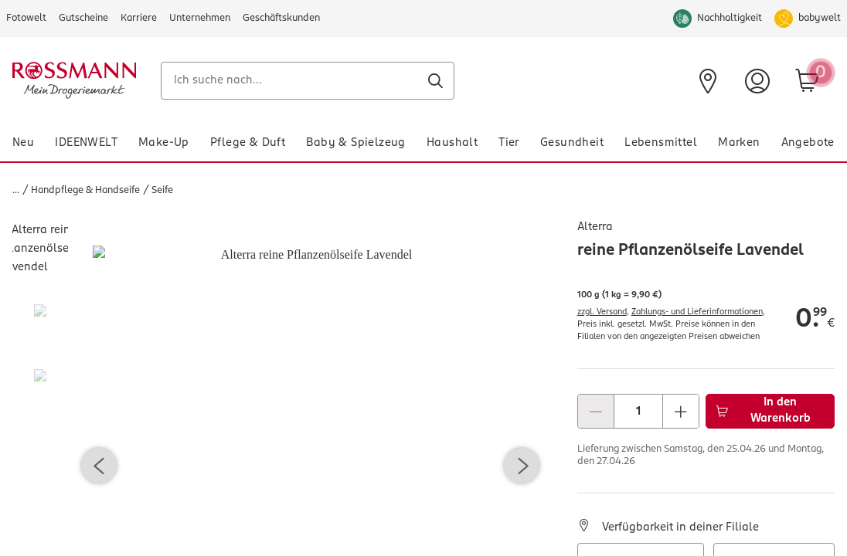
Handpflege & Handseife (85, 190)
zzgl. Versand (602, 312)
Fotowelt (26, 18)
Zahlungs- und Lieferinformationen (697, 312)
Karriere (139, 18)
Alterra (595, 227)
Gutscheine (83, 18)
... (15, 190)
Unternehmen (199, 18)
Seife (162, 190)
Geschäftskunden (281, 18)
